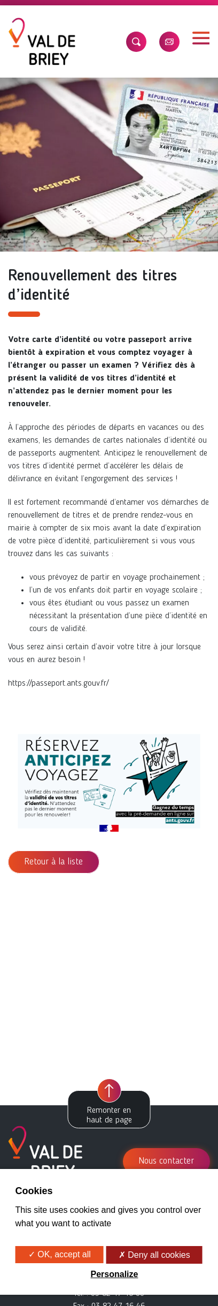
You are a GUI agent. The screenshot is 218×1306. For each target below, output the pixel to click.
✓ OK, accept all (59, 1254)
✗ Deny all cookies (154, 1254)
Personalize (114, 1274)
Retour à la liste (54, 862)
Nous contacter (166, 1161)
